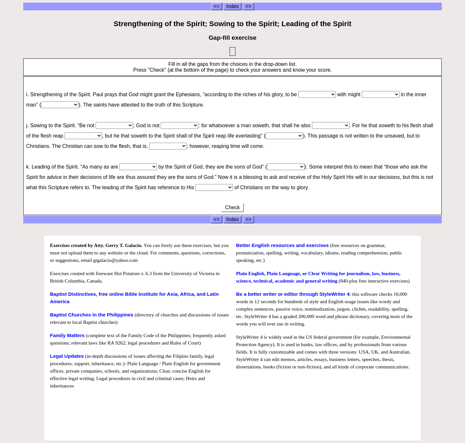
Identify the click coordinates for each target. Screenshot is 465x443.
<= (216, 6)
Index (232, 6)
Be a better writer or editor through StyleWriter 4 (292, 294)
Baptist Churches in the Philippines (91, 314)
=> (248, 6)
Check (232, 207)
